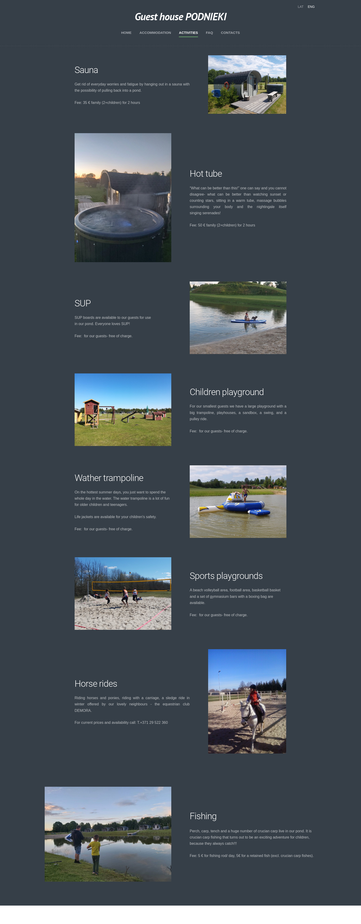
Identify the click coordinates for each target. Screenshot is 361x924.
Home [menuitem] (126, 33)
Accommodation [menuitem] (155, 33)
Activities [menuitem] (188, 33)
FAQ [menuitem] (209, 33)
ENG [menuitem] (311, 7)
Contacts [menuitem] (230, 33)
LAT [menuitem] (301, 7)
